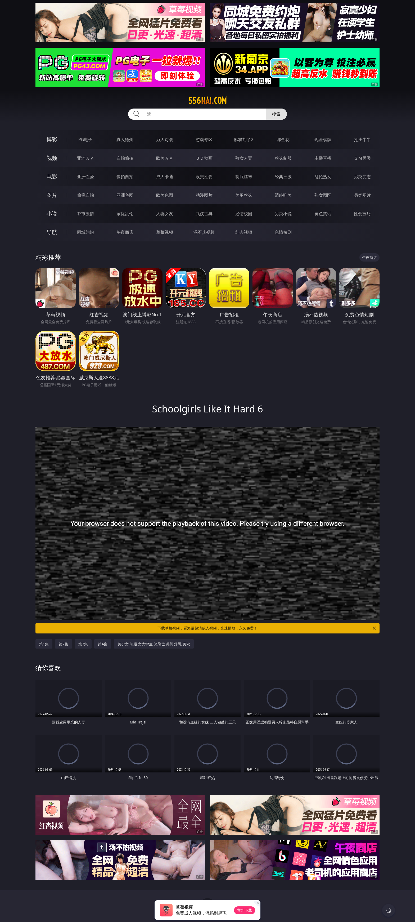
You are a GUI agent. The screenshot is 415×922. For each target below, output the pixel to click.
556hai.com (207, 100)
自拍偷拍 (124, 158)
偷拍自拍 (124, 176)
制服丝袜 (243, 176)
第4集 (102, 643)
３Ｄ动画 (204, 158)
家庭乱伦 (124, 214)
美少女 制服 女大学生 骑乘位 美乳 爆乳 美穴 (154, 643)
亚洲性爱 (85, 176)
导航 (52, 232)
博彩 (52, 139)
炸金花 (283, 139)
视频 (52, 157)
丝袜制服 (283, 158)
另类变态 (362, 176)
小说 (52, 213)
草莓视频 (164, 232)
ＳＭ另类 (362, 158)
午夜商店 (124, 232)
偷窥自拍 (85, 195)
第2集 (63, 643)
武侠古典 (204, 214)
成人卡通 (164, 176)
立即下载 (244, 910)
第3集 (83, 643)
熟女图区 (322, 195)
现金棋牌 (322, 139)
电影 (52, 176)
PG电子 (85, 139)
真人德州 (124, 139)
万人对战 (164, 139)
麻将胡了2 (243, 139)
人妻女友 (164, 214)
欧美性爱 (204, 176)
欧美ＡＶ (164, 158)
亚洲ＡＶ (85, 158)
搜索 (276, 114)
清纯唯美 (283, 195)
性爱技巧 (362, 214)
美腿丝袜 (243, 195)
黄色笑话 (322, 214)
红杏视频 (243, 232)
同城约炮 (85, 232)
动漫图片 (204, 195)
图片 (52, 195)
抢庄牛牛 (362, 139)
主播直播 (322, 158)
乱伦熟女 (322, 176)
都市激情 (85, 214)
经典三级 (283, 176)
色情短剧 (283, 232)
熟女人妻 (243, 158)
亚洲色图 (124, 195)
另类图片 (362, 195)
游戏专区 (204, 139)
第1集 (44, 643)
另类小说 (283, 214)
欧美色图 (164, 195)
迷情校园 (243, 214)
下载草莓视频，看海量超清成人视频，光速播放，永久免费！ (267, 628)
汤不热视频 (204, 232)
